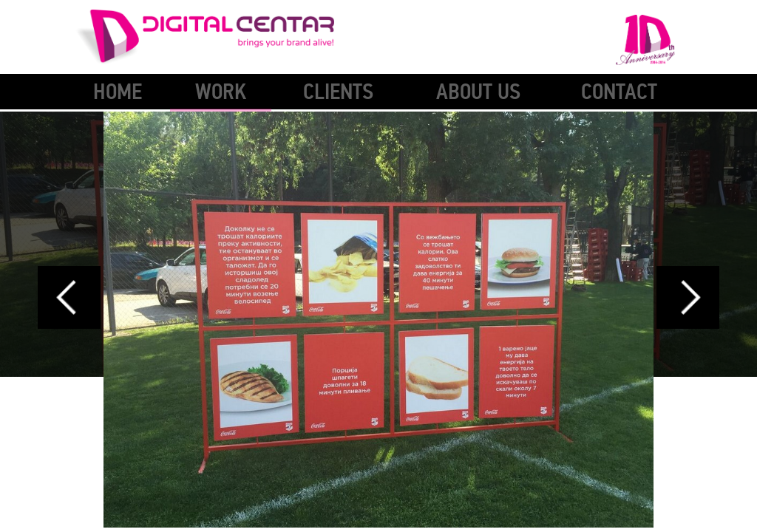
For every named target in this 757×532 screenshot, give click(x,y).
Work (220, 92)
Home (117, 92)
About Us (478, 92)
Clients (338, 92)
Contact (619, 92)
